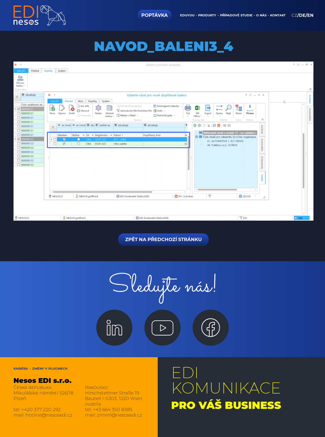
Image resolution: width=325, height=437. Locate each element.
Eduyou (187, 15)
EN (310, 15)
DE (302, 15)
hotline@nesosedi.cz (49, 415)
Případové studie (236, 15)
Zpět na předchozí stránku (163, 239)
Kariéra (20, 368)
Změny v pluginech (49, 368)
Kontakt (278, 15)
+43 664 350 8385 (112, 409)
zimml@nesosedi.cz (119, 415)
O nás (261, 15)
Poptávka (154, 15)
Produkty (207, 15)
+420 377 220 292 (41, 409)
